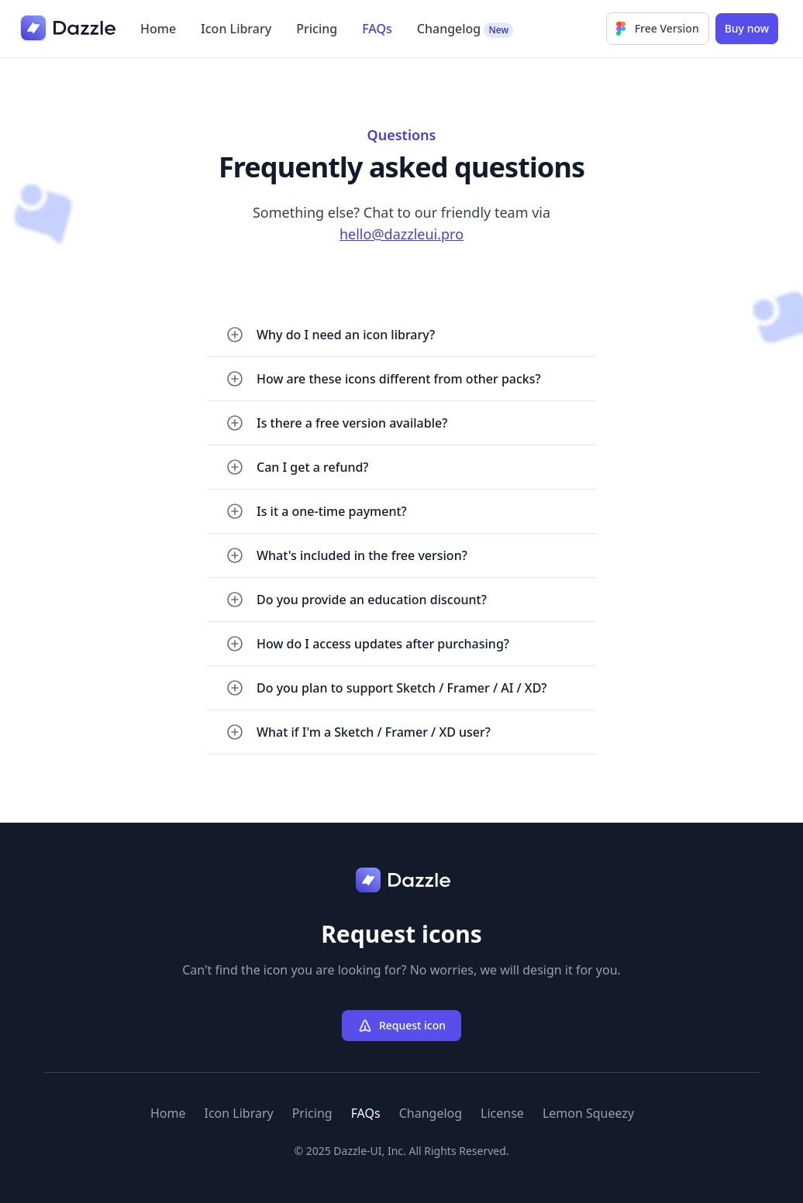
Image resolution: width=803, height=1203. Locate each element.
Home (158, 28)
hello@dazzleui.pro (401, 234)
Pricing (316, 28)
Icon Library (236, 28)
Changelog (465, 29)
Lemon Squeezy (588, 1113)
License (502, 1113)
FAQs (377, 28)
